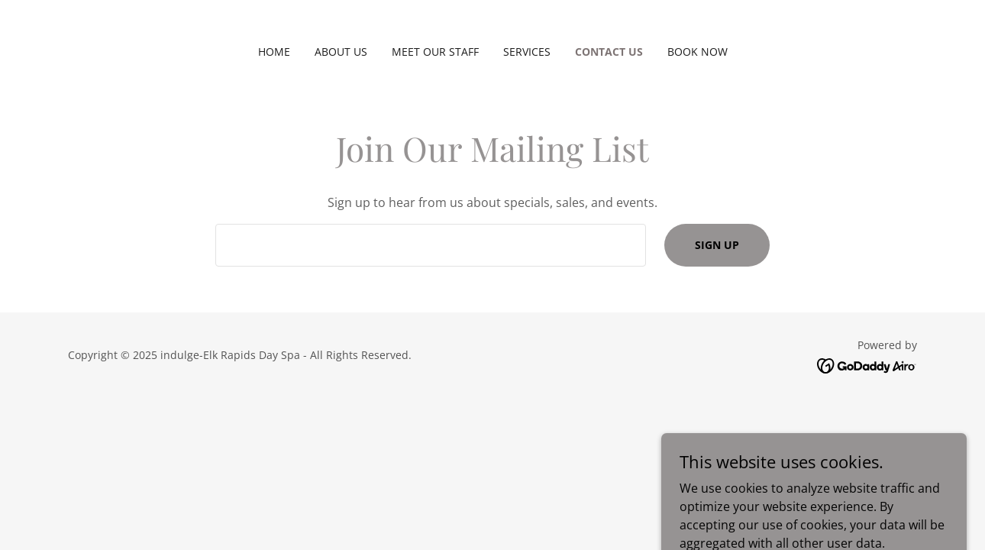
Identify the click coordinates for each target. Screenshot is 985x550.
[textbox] (430, 245)
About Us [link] (341, 51)
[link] (867, 364)
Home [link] (274, 51)
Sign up (717, 245)
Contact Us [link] (609, 51)
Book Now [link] (697, 51)
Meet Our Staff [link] (435, 51)
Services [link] (527, 51)
